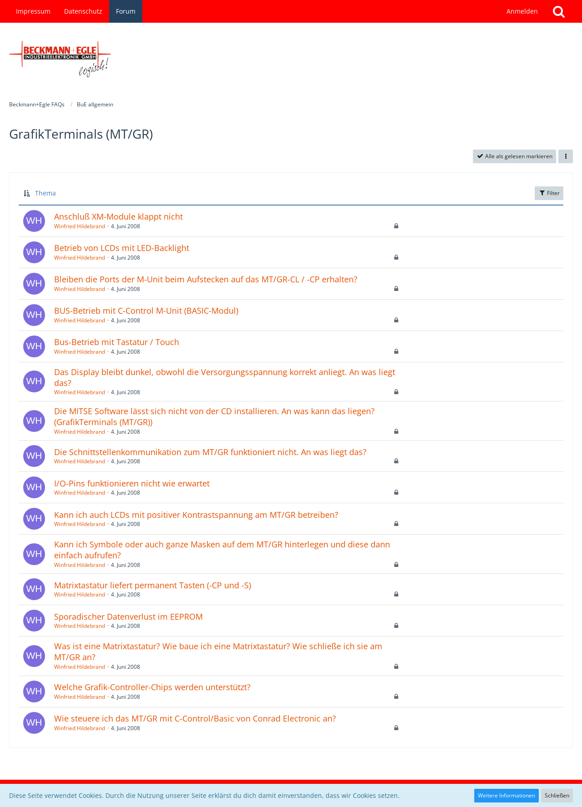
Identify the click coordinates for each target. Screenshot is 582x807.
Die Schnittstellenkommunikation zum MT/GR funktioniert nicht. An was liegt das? (210, 451)
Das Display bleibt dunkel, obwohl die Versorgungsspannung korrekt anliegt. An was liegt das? (224, 377)
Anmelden (522, 11)
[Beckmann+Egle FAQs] (291, 59)
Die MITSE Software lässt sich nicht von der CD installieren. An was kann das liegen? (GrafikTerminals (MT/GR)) (214, 416)
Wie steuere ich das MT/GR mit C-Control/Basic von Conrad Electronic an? (195, 718)
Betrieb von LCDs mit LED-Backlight (121, 247)
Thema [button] (45, 193)
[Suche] (559, 11)
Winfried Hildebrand (79, 226)
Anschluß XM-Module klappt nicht (118, 216)
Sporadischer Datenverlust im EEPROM (128, 616)
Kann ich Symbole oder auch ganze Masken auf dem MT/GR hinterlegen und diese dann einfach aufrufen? (222, 550)
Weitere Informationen (506, 795)
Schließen (557, 795)
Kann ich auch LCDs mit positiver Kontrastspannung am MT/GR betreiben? (196, 514)
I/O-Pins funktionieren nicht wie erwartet (132, 483)
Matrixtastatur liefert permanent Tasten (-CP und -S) (152, 585)
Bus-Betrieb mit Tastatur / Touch (116, 341)
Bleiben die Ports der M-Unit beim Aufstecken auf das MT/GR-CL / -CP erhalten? (205, 279)
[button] (565, 156)
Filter (549, 193)
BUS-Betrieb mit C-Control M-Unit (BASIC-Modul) (146, 310)
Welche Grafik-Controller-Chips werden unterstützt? (152, 687)
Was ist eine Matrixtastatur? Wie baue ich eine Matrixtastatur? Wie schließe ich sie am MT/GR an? (218, 651)
